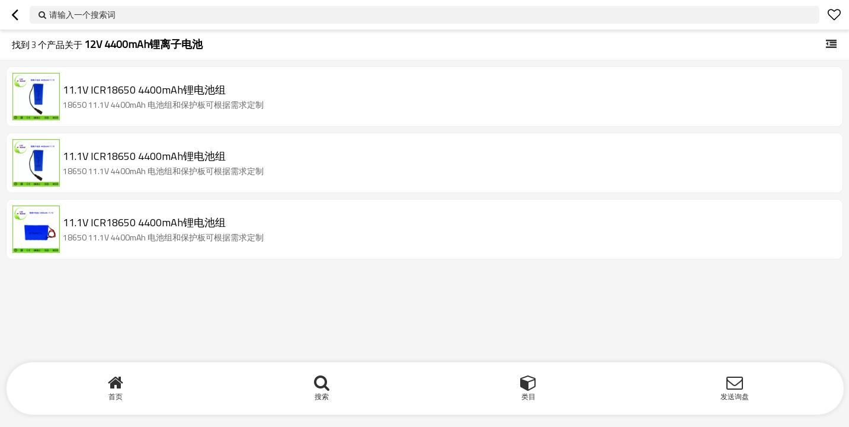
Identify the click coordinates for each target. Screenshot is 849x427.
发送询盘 (734, 396)
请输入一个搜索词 (82, 14)
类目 (528, 396)
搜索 (322, 396)
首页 (115, 396)
